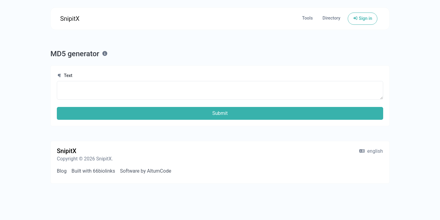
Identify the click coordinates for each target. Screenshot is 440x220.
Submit (220, 113)
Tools (307, 18)
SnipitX (69, 18)
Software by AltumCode (145, 171)
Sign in (362, 18)
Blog (62, 171)
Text (64, 75)
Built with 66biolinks (93, 171)
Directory (331, 18)
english (371, 151)
